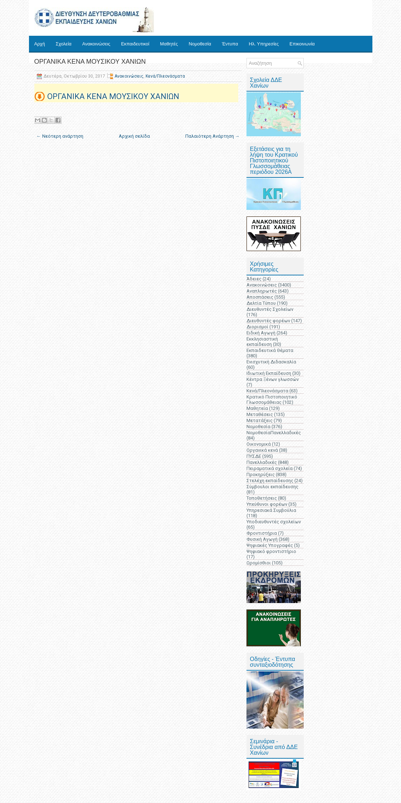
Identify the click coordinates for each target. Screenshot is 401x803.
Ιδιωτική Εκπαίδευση (268, 373)
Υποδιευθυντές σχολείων (273, 521)
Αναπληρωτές (261, 291)
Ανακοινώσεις (96, 43)
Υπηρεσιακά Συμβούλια (271, 510)
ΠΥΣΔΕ (253, 456)
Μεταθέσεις (259, 414)
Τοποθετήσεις (261, 498)
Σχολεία (64, 43)
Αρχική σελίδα (134, 136)
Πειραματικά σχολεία (269, 468)
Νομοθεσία (200, 43)
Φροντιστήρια (261, 533)
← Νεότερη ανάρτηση (59, 136)
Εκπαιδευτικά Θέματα (269, 350)
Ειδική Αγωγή (260, 333)
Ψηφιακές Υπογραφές (269, 545)
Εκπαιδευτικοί (135, 43)
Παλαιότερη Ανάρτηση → (212, 136)
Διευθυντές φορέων (268, 320)
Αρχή (39, 43)
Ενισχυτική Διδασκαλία (271, 361)
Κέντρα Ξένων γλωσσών (272, 379)
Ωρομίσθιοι (258, 562)
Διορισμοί (257, 326)
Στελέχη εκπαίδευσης (269, 480)
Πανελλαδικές (261, 462)
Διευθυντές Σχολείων (269, 309)
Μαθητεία (257, 408)
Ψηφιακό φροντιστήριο (271, 551)
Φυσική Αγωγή (262, 539)
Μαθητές (169, 43)
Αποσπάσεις (259, 297)
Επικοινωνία (302, 43)
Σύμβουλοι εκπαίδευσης (272, 486)
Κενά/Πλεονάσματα (165, 76)
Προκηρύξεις (260, 474)
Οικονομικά (258, 444)
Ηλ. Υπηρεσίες (264, 43)
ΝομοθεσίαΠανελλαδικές (273, 432)
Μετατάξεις (259, 420)
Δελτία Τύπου (261, 303)
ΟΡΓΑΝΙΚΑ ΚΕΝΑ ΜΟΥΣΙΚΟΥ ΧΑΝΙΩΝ (90, 61)
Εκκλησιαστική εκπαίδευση (262, 341)
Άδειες (253, 278)
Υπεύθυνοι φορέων (266, 504)
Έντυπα (230, 43)
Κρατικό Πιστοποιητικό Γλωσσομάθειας (271, 399)
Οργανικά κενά (262, 450)
